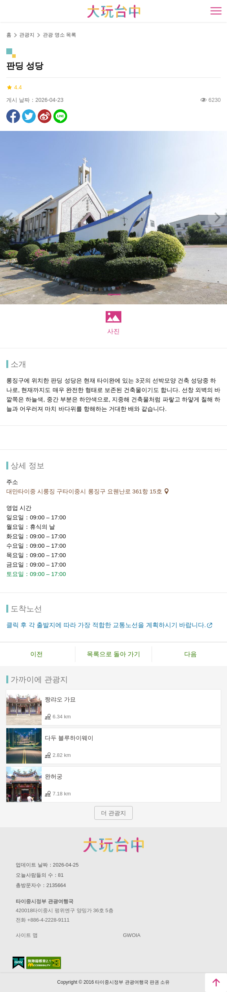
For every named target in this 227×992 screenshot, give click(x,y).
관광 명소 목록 (59, 35)
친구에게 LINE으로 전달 (60, 116)
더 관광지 (113, 813)
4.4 (14, 87)
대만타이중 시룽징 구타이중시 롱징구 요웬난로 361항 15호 (85, 491)
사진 (113, 331)
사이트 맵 (27, 935)
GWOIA (132, 935)
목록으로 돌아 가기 (114, 654)
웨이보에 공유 (44, 116)
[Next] (216, 217)
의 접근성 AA (43, 963)
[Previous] (10, 217)
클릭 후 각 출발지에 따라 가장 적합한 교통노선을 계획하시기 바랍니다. (106, 625)
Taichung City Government (113, 844)
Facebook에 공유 (13, 116)
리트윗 (29, 116)
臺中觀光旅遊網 (113, 11)
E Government (18, 963)
